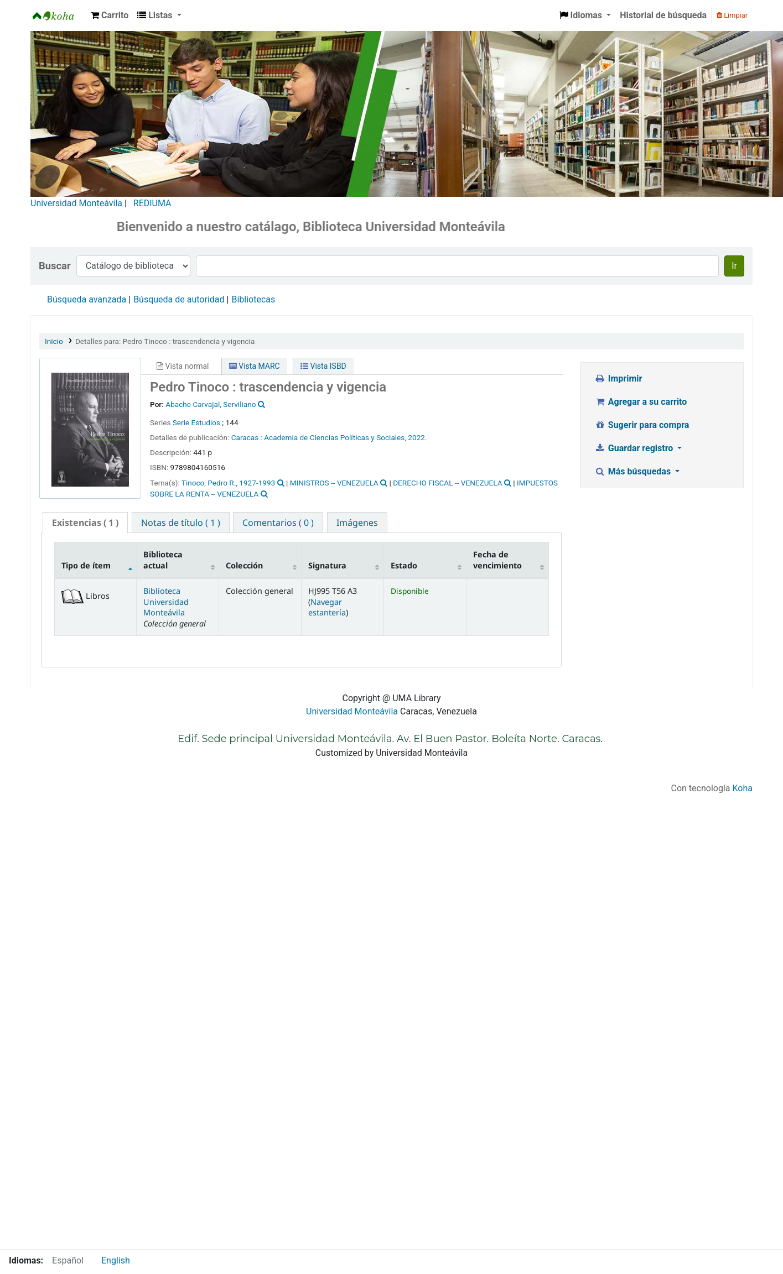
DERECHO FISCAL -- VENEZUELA (447, 482)
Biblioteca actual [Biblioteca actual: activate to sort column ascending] (163, 559)
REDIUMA (152, 203)
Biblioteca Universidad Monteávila (58, 15)
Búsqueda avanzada (86, 299)
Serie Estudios (196, 422)
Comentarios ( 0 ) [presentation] (278, 522)
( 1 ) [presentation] (85, 522)
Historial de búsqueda (663, 15)
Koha (743, 788)
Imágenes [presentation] (357, 522)
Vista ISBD (323, 366)
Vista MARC (254, 366)
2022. (417, 437)
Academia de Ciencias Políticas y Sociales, (336, 437)
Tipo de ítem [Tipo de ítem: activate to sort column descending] (86, 565)
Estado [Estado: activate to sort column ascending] (404, 565)
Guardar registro (634, 448)
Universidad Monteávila (76, 203)
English (115, 1260)
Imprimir (618, 378)
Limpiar (732, 15)
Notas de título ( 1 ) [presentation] (180, 522)
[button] (109, 15)
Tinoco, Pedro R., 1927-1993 (228, 482)
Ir (734, 265)
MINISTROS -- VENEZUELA (334, 482)
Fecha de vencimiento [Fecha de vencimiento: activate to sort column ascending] (497, 559)
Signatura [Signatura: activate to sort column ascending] (327, 565)
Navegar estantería (327, 607)
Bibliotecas (253, 299)
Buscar (55, 265)
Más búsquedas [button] (633, 471)
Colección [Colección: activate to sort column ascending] (244, 565)
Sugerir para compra (641, 425)
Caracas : (248, 437)
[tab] (85, 523)
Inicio (54, 341)
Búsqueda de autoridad (178, 299)
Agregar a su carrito (640, 401)
